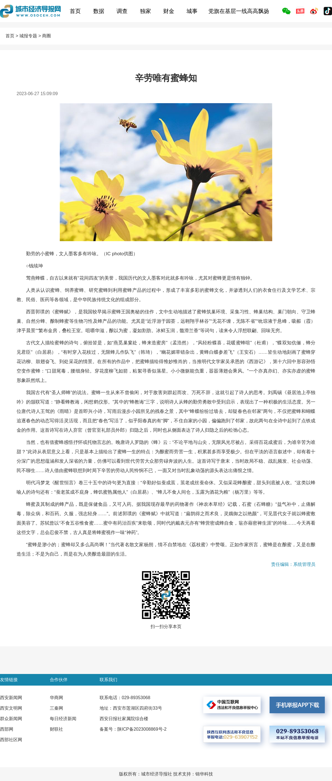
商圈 (46, 35)
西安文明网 (11, 708)
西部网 (6, 729)
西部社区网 (11, 739)
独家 (145, 11)
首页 (75, 11)
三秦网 (56, 708)
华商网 (56, 697)
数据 (98, 11)
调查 (122, 11)
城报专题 (28, 35)
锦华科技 (204, 774)
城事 (192, 11)
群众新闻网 (11, 718)
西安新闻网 (11, 697)
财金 (168, 11)
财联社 (56, 729)
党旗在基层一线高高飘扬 (238, 11)
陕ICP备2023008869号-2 (142, 729)
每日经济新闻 (63, 718)
